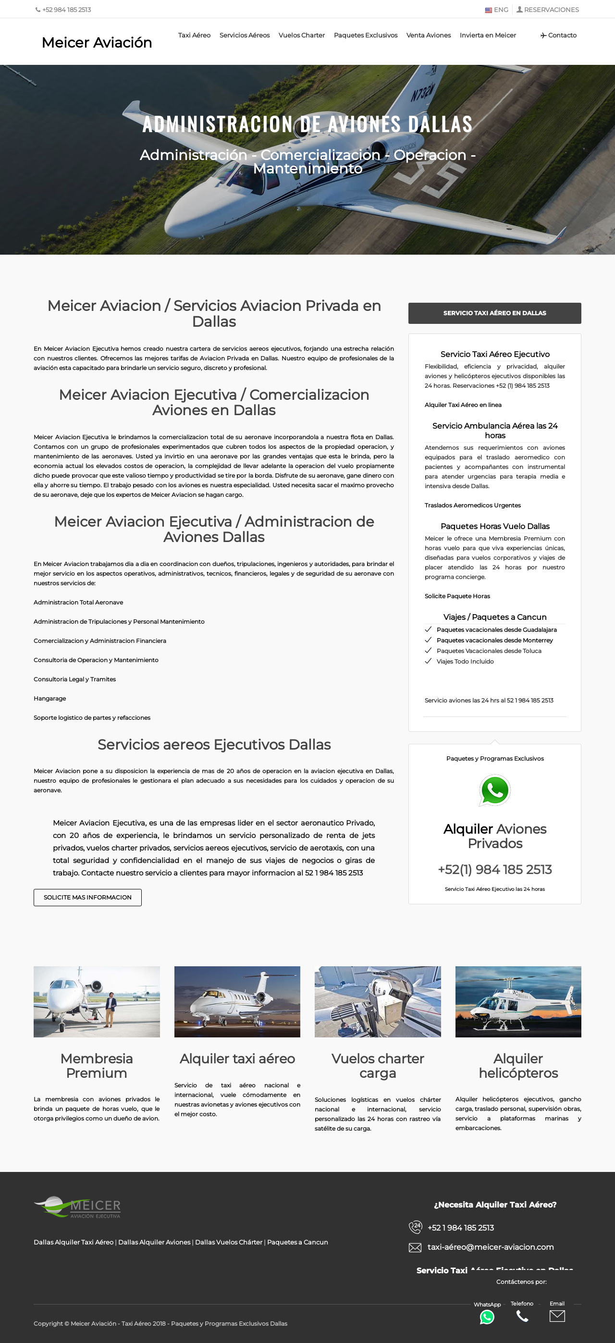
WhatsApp (487, 1313)
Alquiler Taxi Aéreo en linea (463, 404)
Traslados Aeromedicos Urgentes (473, 505)
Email (557, 1312)
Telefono (522, 1312)
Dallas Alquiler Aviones (154, 1242)
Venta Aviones (428, 35)
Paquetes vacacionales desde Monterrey (495, 640)
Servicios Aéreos (245, 35)
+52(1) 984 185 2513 (495, 870)
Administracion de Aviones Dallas (307, 123)
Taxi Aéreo (194, 35)
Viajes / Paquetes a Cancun (495, 617)
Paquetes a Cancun (297, 1242)
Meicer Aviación (96, 42)
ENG (496, 9)
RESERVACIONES (551, 9)
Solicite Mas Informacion (88, 897)
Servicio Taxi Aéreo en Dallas (494, 313)
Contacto (558, 35)
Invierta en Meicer (488, 35)
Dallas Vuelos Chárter (228, 1242)
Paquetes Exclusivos (365, 35)
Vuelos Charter (302, 35)
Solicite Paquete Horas (457, 596)
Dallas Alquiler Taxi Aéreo (73, 1242)
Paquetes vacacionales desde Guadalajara (497, 629)
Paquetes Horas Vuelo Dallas (495, 526)
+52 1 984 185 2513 (461, 1227)
